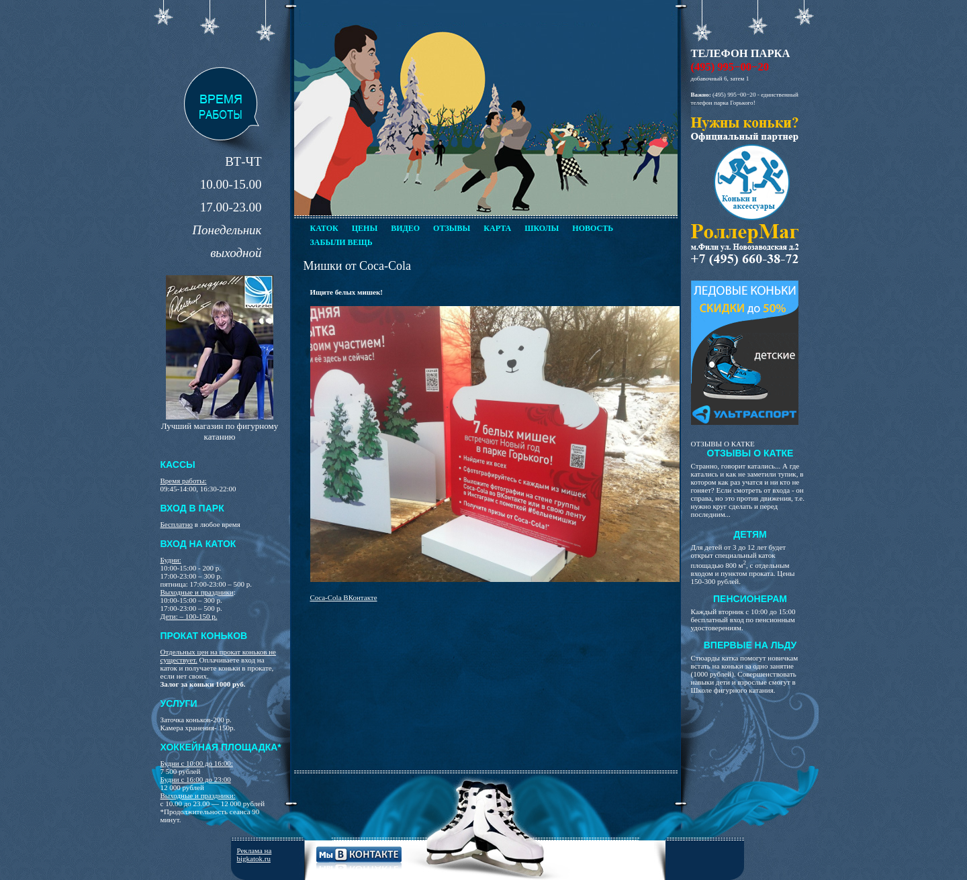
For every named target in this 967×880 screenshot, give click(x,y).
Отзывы (451, 228)
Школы (541, 228)
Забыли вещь (341, 242)
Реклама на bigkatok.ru (254, 854)
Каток (324, 228)
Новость (592, 228)
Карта (497, 228)
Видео (405, 228)
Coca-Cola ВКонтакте (343, 597)
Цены (364, 228)
